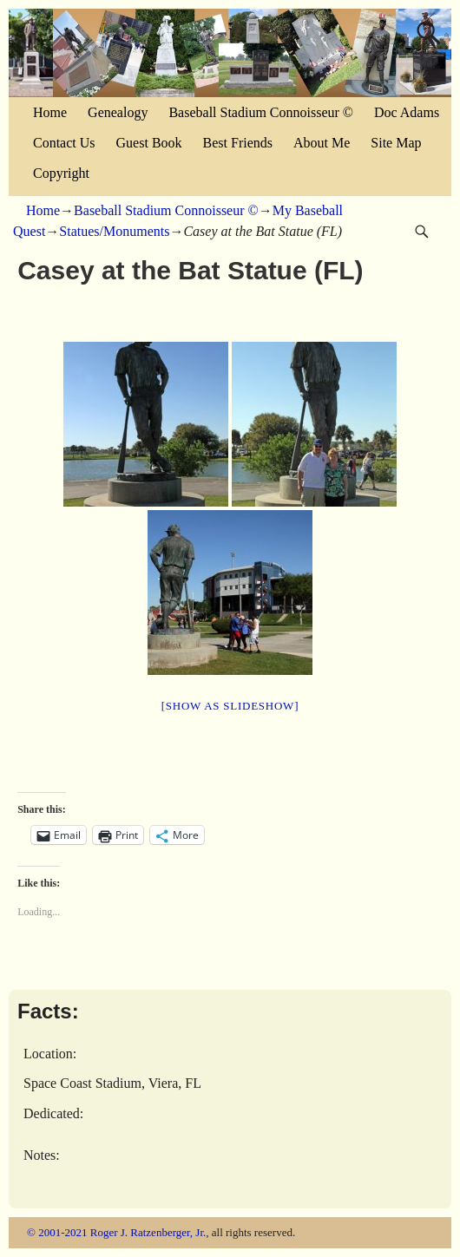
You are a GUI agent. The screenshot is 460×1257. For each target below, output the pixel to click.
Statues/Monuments (114, 231)
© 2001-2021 (57, 1232)
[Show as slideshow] (230, 705)
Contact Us (64, 142)
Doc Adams (406, 112)
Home (50, 112)
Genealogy (118, 112)
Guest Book (149, 142)
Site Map (396, 142)
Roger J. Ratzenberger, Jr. (148, 1232)
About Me (321, 142)
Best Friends (238, 142)
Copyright (61, 173)
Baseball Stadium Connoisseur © (260, 112)
